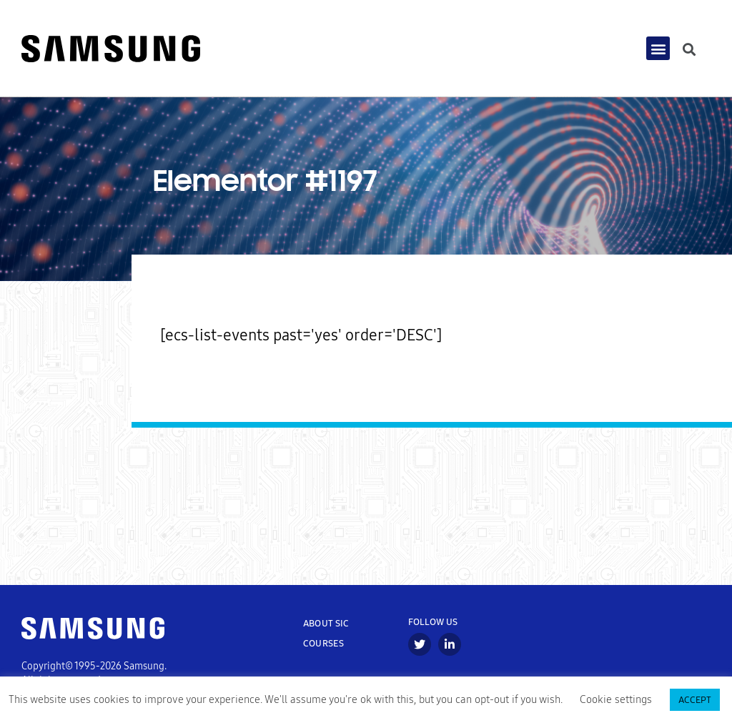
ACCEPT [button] (694, 700)
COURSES (323, 647)
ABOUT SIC (326, 627)
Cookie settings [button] (616, 700)
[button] (658, 50)
